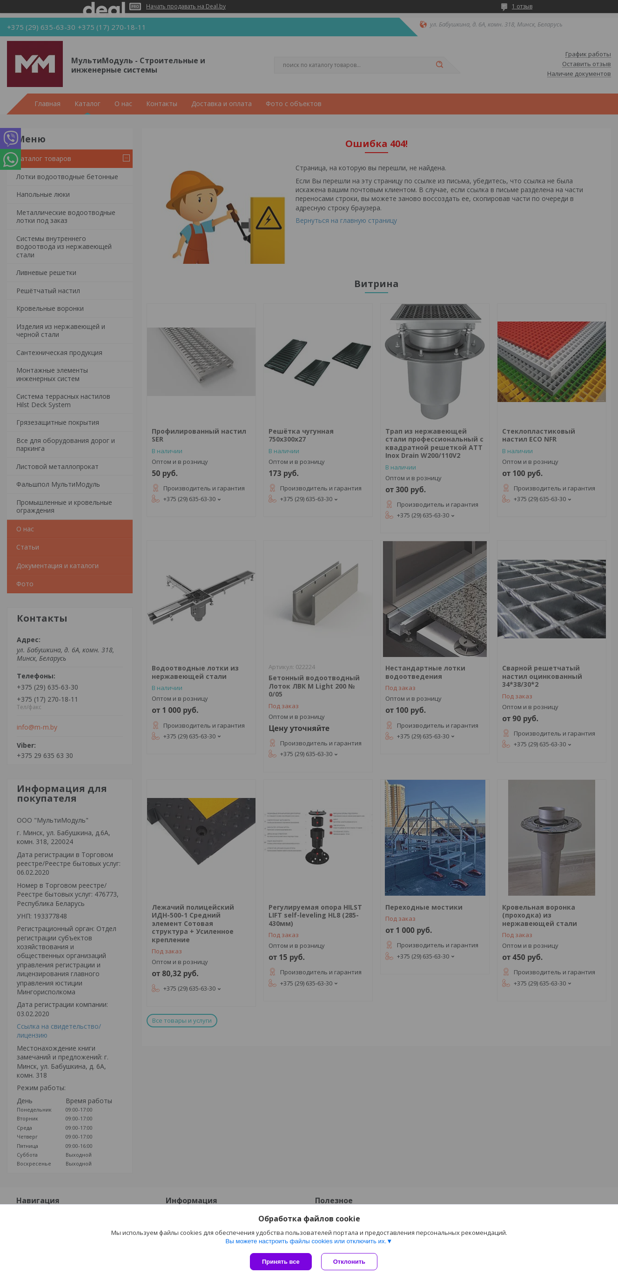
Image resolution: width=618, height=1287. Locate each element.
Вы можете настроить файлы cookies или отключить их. (305, 1241)
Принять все (281, 1261)
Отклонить (349, 1261)
